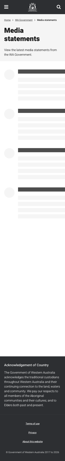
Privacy (32, 432)
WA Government (24, 20)
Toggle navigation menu (6, 7)
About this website (33, 441)
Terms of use (33, 423)
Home (7, 20)
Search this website (59, 7)
